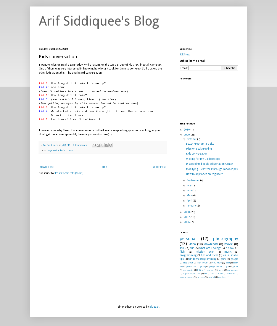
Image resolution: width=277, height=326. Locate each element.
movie (228, 244)
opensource (232, 270)
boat (228, 262)
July (189, 185)
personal (188, 238)
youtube (217, 262)
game (223, 259)
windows (222, 277)
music (228, 251)
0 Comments (80, 145)
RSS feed (185, 54)
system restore (187, 277)
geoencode (191, 266)
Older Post (159, 166)
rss (205, 273)
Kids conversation (197, 153)
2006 (187, 222)
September (193, 180)
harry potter (188, 270)
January (191, 205)
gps (227, 266)
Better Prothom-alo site (200, 143)
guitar (235, 266)
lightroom (202, 262)
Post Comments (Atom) (69, 173)
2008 (187, 212)
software (231, 273)
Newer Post (46, 166)
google (234, 259)
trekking (201, 277)
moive (221, 270)
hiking (200, 270)
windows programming (202, 258)
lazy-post (52, 150)
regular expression (192, 273)
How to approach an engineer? (204, 174)
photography (225, 238)
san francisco (217, 273)
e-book (230, 248)
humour (210, 270)
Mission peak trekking (199, 148)
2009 (187, 134)
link (182, 248)
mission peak (65, 150)
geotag (203, 266)
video (192, 244)
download (211, 244)
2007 (187, 217)
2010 (187, 129)
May (189, 195)
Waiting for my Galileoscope (203, 158)
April (190, 200)
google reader (215, 266)
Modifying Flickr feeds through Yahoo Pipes (212, 169)
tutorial (211, 277)
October (192, 139)
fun (192, 248)
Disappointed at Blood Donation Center (209, 163)
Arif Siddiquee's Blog (99, 21)
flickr (182, 251)
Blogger (154, 306)
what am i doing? (210, 248)
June (189, 190)
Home (103, 166)
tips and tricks (209, 255)
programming (188, 255)
